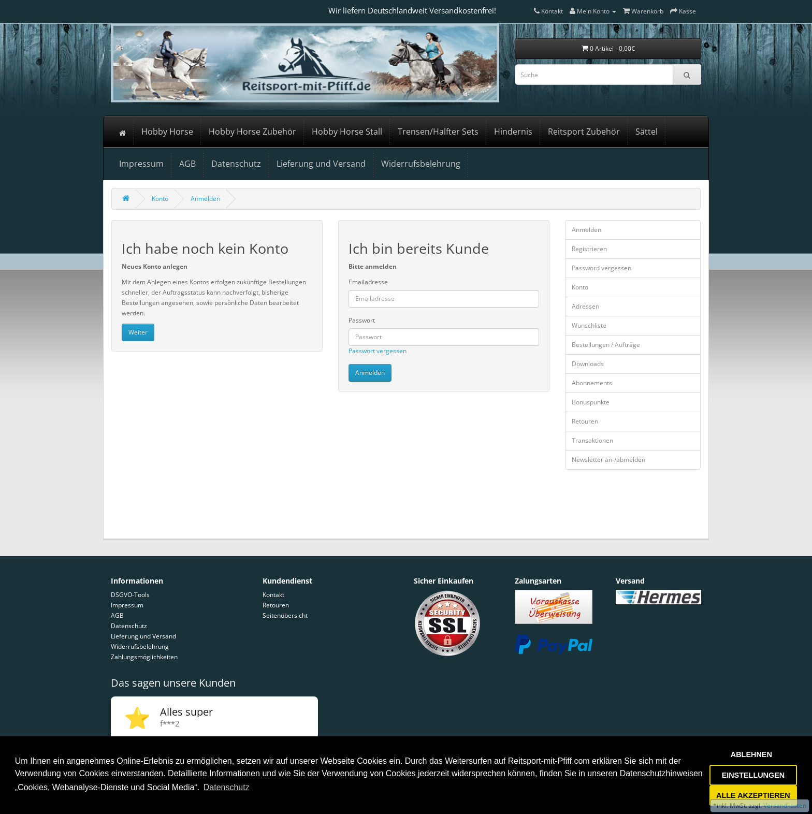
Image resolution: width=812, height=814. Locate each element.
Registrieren (589, 248)
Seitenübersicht (285, 615)
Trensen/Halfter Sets (438, 131)
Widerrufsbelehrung (420, 163)
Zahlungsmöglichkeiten (144, 656)
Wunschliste (589, 325)
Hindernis (513, 131)
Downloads (588, 363)
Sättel (646, 131)
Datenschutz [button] (227, 787)
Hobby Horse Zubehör (252, 131)
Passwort (362, 320)
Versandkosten (784, 805)
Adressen (585, 306)
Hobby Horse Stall (347, 131)
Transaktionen (592, 440)
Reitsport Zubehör (584, 131)
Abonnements (592, 383)
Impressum (141, 163)
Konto (160, 198)
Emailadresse (368, 282)
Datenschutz (236, 163)
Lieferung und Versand (321, 163)
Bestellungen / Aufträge (606, 344)
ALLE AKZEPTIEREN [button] (753, 795)
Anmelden (205, 198)
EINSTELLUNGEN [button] (753, 775)
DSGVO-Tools (130, 594)
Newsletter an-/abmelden (608, 459)
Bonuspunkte (591, 402)
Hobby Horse (167, 131)
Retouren (585, 421)
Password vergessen (601, 268)
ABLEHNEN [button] (751, 754)
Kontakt (273, 594)
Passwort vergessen (378, 350)
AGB (187, 163)
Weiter (138, 332)
